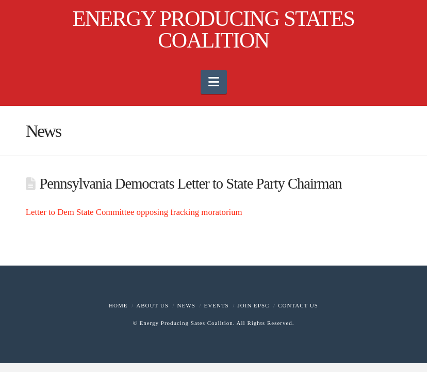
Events (216, 305)
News (186, 305)
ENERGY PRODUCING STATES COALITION (214, 29)
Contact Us (298, 305)
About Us (152, 305)
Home (118, 305)
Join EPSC (254, 305)
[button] (214, 82)
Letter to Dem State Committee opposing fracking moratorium (134, 212)
